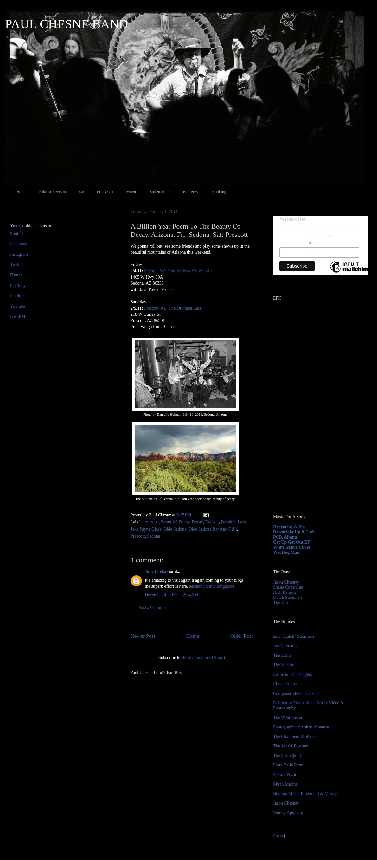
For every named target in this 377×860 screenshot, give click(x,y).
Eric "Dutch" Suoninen (293, 636)
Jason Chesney (286, 582)
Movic (131, 191)
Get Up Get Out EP (291, 542)
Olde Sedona (174, 529)
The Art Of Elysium (291, 746)
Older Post (241, 636)
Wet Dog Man (286, 552)
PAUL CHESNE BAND (66, 24)
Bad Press (191, 191)
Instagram (19, 254)
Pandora (17, 296)
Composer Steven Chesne (296, 693)
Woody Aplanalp (288, 812)
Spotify (16, 233)
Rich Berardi (284, 592)
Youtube (17, 306)
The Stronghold (287, 755)
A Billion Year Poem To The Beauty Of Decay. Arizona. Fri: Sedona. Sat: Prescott (189, 230)
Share (278, 836)
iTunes (16, 275)
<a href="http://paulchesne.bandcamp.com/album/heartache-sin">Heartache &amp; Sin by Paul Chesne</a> (312, 437)
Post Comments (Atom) (204, 657)
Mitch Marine (285, 784)
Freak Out (105, 191)
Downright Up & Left (293, 532)
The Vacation (285, 665)
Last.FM (17, 316)
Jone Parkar (156, 571)
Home (21, 191)
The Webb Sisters (288, 717)
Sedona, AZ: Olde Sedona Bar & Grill (178, 270)
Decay (197, 522)
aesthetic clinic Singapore (212, 586)
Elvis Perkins (285, 684)
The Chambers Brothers (294, 736)
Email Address (295, 243)
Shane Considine (288, 587)
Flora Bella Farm (288, 765)
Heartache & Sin (289, 527)
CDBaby (18, 285)
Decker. (212, 522)
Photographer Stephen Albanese (301, 727)
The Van (280, 602)
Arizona (151, 522)
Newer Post (143, 636)
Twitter (16, 264)
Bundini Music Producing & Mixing (305, 793)
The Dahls (282, 655)
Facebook (18, 244)
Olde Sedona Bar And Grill (212, 529)
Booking (219, 191)
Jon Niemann (285, 645)
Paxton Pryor (285, 774)
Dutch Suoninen (287, 597)
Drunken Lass (233, 522)
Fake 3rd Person (52, 191)
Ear (81, 191)
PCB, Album (285, 537)
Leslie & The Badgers (292, 674)
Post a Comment (153, 607)
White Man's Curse (291, 547)
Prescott (138, 536)
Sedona (153, 536)
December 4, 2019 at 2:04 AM (171, 594)
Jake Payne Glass (146, 529)
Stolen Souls (160, 191)
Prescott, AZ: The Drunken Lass (172, 308)
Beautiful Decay (175, 522)
